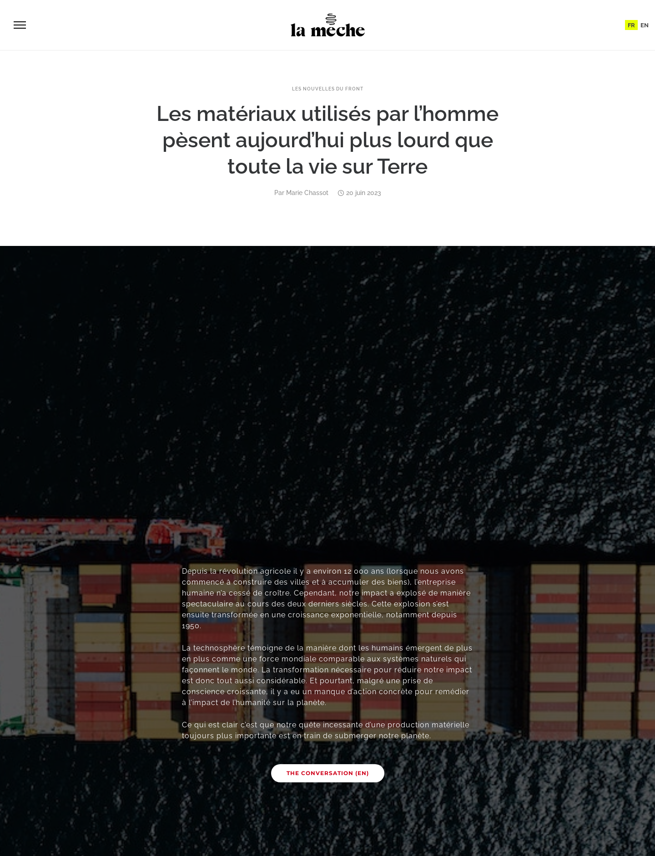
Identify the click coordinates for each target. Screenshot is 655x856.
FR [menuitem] (631, 25)
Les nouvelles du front (327, 89)
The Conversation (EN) (328, 773)
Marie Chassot (307, 192)
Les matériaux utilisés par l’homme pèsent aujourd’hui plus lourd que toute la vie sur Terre (327, 140)
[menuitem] (631, 25)
